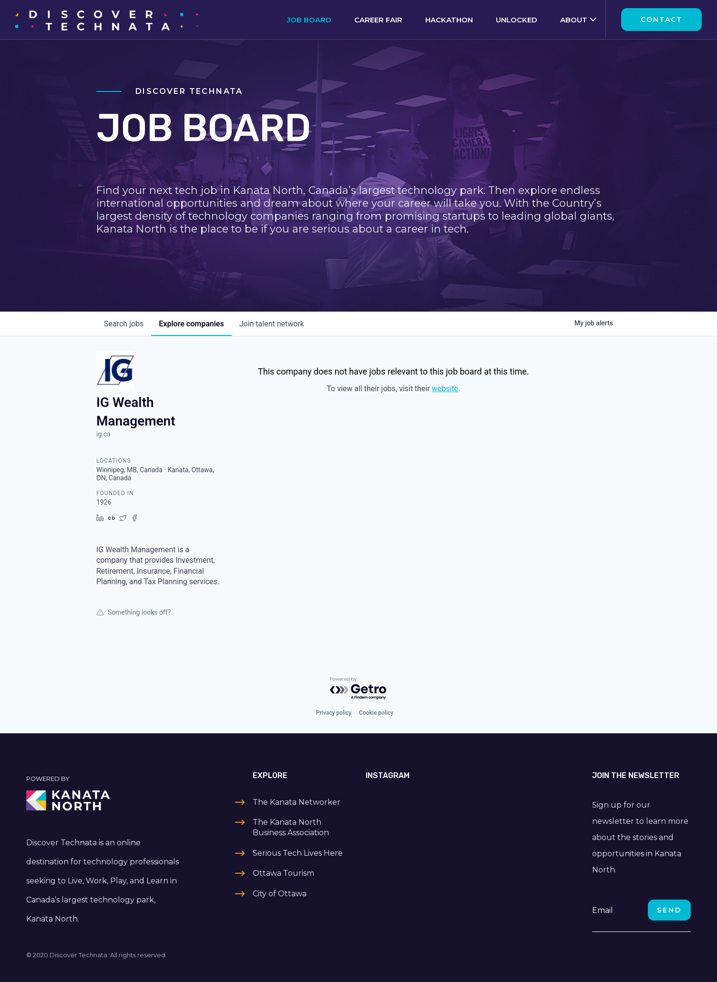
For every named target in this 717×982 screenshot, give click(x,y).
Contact (661, 19)
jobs (123, 323)
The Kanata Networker (296, 802)
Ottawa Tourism (283, 873)
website (445, 388)
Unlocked (516, 19)
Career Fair (378, 19)
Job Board (309, 19)
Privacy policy (333, 712)
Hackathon (449, 19)
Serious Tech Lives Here (298, 853)
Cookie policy (376, 712)
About (573, 19)
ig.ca (103, 434)
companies (191, 323)
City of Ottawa (280, 893)
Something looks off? (133, 612)
